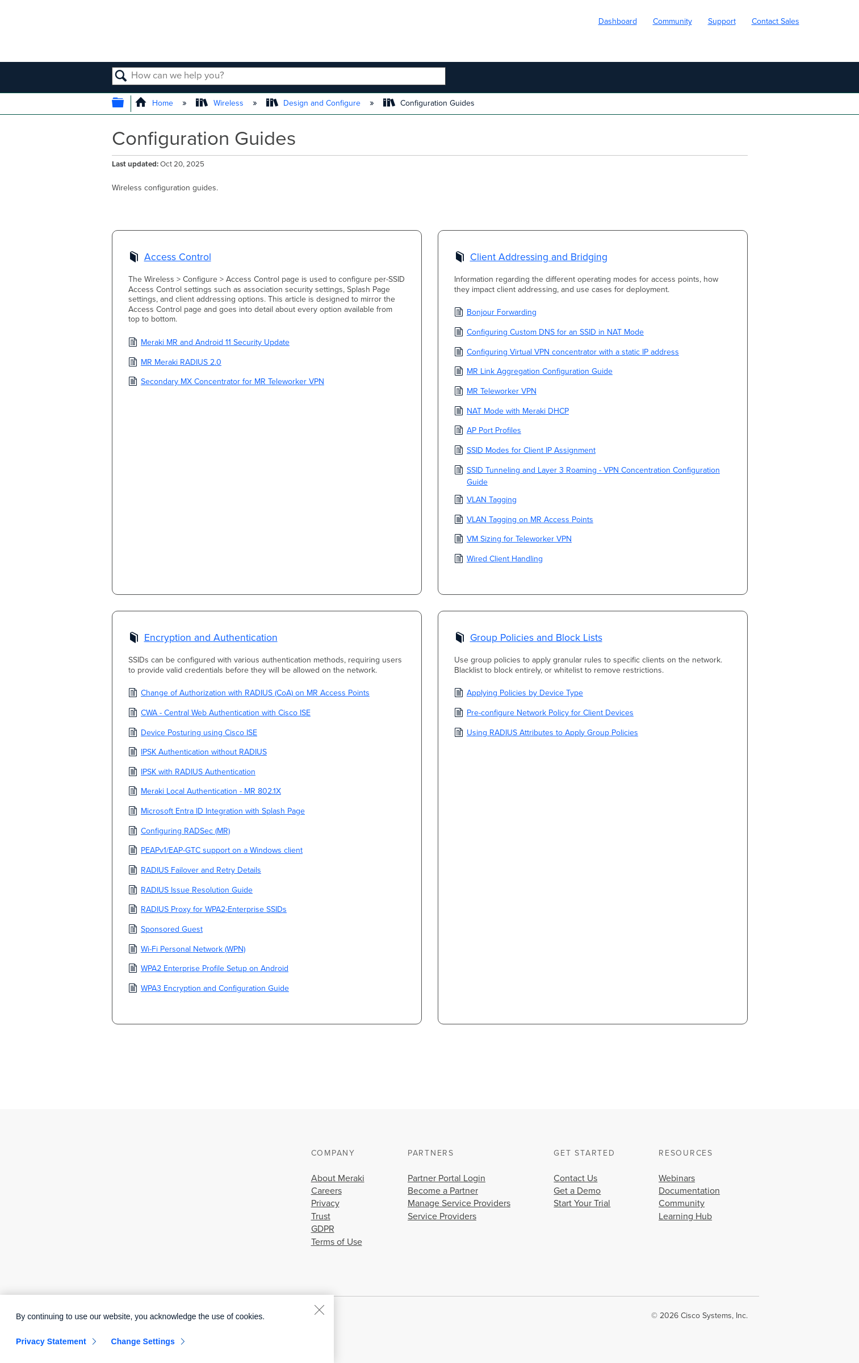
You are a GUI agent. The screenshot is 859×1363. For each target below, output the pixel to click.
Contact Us (575, 1178)
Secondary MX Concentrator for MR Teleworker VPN (226, 382)
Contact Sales (775, 21)
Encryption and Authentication (203, 639)
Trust (320, 1216)
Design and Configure (314, 103)
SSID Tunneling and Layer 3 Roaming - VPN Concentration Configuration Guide (587, 476)
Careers (326, 1191)
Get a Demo (577, 1191)
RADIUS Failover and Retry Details (194, 871)
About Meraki (337, 1178)
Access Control (169, 258)
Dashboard (617, 21)
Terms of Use (336, 1242)
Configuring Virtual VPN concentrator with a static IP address (566, 353)
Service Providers (442, 1216)
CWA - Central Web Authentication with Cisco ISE (219, 713)
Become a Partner (443, 1191)
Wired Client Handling (498, 559)
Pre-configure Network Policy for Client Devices (544, 713)
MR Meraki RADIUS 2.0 (174, 363)
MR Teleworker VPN (495, 392)
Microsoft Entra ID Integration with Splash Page (216, 812)
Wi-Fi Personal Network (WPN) (186, 950)
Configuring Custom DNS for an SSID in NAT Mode (549, 333)
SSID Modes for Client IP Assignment (525, 451)
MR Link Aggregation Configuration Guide (533, 372)
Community (672, 21)
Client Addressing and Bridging (530, 258)
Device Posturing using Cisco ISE (192, 733)
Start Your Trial (582, 1203)
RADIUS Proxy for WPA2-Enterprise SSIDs (207, 910)
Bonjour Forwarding (495, 313)
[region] (167, 1329)
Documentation (689, 1191)
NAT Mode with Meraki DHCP (511, 412)
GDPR (322, 1229)
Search (122, 76)
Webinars (677, 1178)
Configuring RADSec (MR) (179, 832)
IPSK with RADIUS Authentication (191, 773)
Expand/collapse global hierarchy (125, 104)
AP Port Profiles (487, 431)
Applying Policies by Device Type (518, 694)
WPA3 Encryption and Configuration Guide (208, 989)
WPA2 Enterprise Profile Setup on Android (208, 969)
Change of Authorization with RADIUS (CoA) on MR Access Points (249, 694)
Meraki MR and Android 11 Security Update (209, 343)
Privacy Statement (51, 1341)
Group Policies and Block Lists (528, 639)
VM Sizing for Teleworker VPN (513, 540)
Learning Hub (685, 1216)
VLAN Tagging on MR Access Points (523, 520)
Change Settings (143, 1341)
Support (722, 21)
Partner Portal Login (446, 1178)
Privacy (325, 1203)
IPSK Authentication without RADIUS (197, 753)
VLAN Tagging (485, 500)
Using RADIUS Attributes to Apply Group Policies (546, 733)
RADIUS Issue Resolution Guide (190, 891)
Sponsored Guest (165, 930)
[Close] (319, 1309)
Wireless (220, 103)
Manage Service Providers (459, 1203)
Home (155, 103)
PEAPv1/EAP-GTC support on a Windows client (215, 851)
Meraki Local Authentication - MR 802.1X (204, 792)
